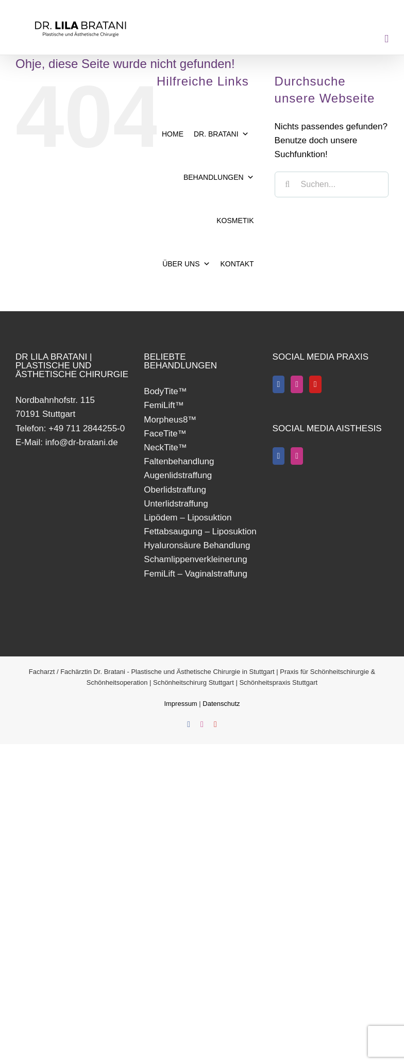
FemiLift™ (163, 405)
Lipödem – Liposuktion (187, 517)
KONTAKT (237, 264)
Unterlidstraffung (176, 504)
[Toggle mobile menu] (386, 38)
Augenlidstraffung (178, 475)
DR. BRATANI (221, 134)
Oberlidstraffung (175, 490)
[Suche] (287, 184)
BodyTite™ (165, 391)
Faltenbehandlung (179, 461)
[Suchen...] (332, 184)
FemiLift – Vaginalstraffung (195, 574)
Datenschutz (221, 703)
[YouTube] (315, 384)
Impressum (181, 703)
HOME (172, 134)
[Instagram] (297, 384)
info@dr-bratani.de (81, 442)
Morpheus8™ (170, 420)
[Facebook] (279, 384)
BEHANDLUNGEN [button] (218, 177)
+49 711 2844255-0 (86, 428)
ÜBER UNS (186, 263)
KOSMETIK (235, 220)
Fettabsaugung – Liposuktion (200, 531)
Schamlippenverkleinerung (195, 559)
